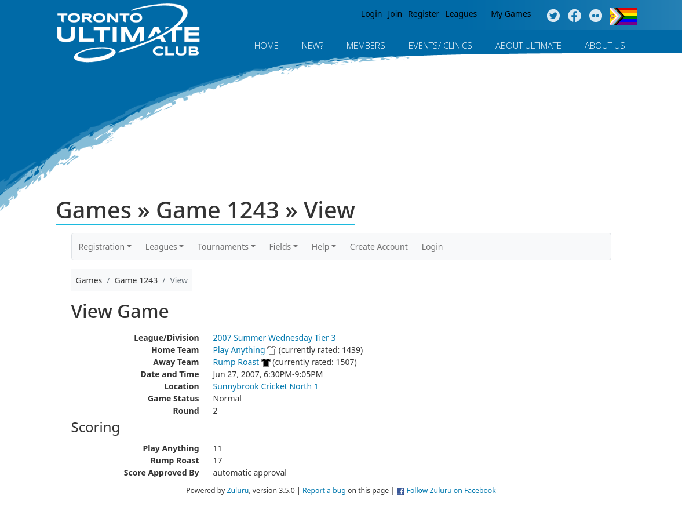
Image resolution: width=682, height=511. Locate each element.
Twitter (553, 16)
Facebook (574, 16)
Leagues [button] (161, 246)
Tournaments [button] (223, 246)
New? (312, 45)
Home (266, 45)
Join (395, 13)
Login (371, 13)
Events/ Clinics (440, 45)
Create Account (379, 246)
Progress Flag (623, 16)
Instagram (596, 16)
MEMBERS (366, 45)
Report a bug (324, 490)
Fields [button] (280, 246)
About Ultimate (528, 45)
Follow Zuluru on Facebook (451, 490)
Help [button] (321, 246)
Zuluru (238, 490)
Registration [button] (102, 246)
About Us (605, 45)
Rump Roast (236, 361)
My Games (511, 13)
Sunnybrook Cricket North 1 (266, 386)
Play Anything (239, 349)
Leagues (461, 13)
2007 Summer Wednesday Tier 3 (274, 337)
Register (423, 13)
